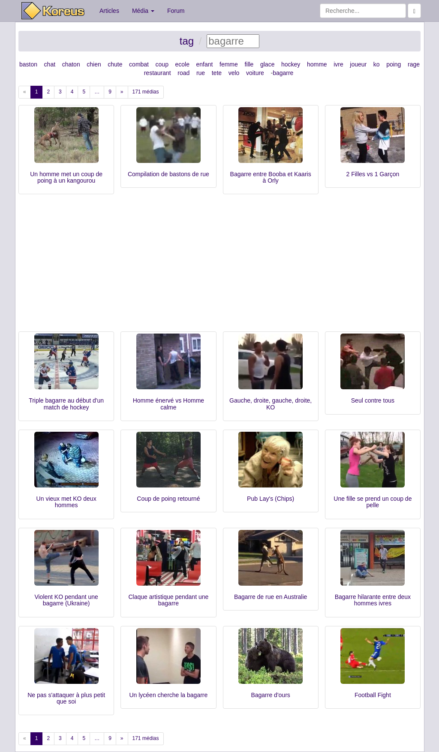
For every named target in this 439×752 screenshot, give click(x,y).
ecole (182, 64)
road (183, 72)
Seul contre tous (372, 400)
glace (267, 64)
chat (49, 64)
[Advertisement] (219, 267)
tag (187, 41)
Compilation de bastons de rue (168, 174)
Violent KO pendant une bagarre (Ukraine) (66, 600)
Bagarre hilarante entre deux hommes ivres (373, 600)
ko (376, 64)
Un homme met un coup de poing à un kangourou (66, 177)
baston (28, 64)
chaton (71, 64)
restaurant (157, 72)
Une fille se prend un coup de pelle (373, 501)
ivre (338, 64)
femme (229, 64)
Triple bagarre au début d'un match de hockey (66, 403)
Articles (109, 10)
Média (143, 10)
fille (248, 64)
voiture (255, 72)
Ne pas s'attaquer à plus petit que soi (66, 698)
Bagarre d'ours (270, 695)
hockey (290, 64)
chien (94, 64)
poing (393, 64)
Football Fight (373, 695)
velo (234, 72)
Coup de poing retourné (168, 498)
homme (317, 64)
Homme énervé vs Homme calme (168, 403)
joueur (358, 64)
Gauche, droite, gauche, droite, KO (270, 403)
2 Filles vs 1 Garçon (373, 174)
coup (162, 64)
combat (139, 64)
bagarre (283, 72)
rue (200, 72)
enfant (204, 64)
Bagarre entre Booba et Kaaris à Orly (270, 177)
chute (115, 64)
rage (414, 64)
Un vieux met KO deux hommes (66, 501)
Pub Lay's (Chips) (270, 498)
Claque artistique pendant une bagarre (168, 600)
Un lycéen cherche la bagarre (168, 695)
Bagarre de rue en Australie (270, 596)
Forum (175, 10)
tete (217, 72)
